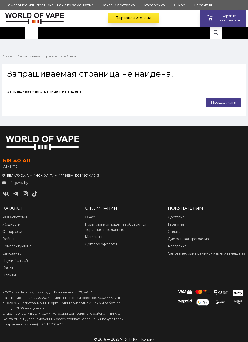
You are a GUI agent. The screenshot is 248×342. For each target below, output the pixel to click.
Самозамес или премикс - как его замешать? (207, 253)
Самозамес (12, 253)
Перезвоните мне (133, 18)
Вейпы (8, 239)
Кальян (8, 268)
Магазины (93, 237)
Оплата (174, 231)
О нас (90, 217)
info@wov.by (15, 183)
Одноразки (12, 231)
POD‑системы (14, 217)
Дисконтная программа (188, 239)
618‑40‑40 (16, 160)
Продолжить (223, 102)
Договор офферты (101, 244)
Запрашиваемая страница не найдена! (47, 56)
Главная (8, 56)
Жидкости (11, 224)
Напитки (9, 275)
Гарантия (176, 224)
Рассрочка (177, 246)
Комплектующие (16, 246)
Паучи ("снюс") (15, 260)
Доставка (176, 217)
